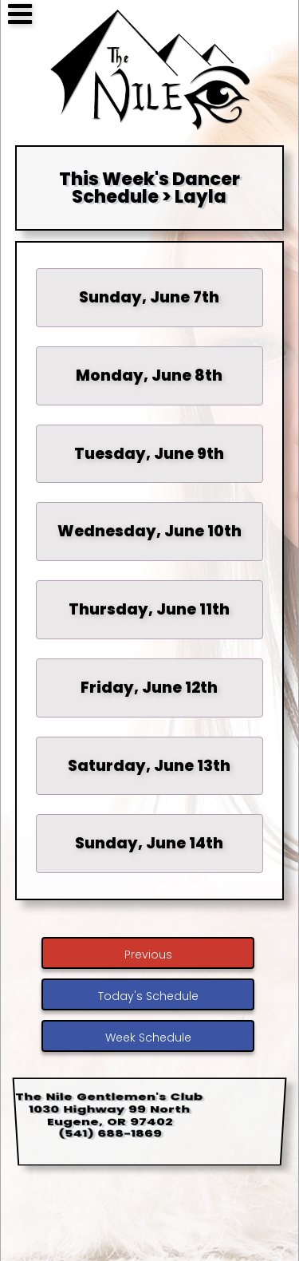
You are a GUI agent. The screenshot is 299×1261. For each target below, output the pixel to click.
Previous (148, 955)
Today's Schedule (148, 996)
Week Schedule (148, 1038)
